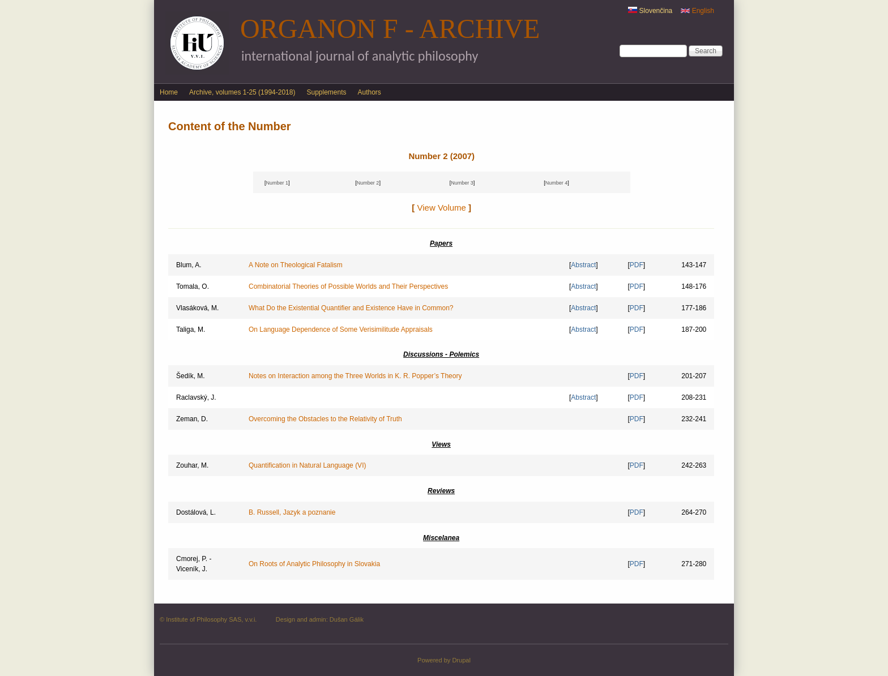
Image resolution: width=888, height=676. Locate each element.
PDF (636, 265)
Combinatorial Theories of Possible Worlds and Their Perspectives (348, 286)
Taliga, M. (190, 329)
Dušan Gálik (347, 619)
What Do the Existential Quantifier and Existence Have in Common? (351, 308)
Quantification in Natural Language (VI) (307, 465)
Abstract (583, 265)
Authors (369, 92)
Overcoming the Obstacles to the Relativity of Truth (325, 419)
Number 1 (277, 183)
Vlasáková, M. (197, 308)
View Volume (441, 207)
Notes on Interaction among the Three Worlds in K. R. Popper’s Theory (355, 376)
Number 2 (368, 183)
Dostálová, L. (196, 512)
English (697, 11)
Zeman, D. (192, 419)
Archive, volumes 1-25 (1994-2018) (242, 92)
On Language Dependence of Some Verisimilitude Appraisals (341, 329)
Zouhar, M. (192, 465)
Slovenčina (650, 11)
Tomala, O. (192, 286)
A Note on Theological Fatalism (296, 265)
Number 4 (556, 183)
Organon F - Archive (390, 29)
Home (169, 92)
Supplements (326, 92)
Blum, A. (189, 265)
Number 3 (462, 183)
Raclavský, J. (196, 397)
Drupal (461, 660)
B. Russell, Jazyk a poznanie (292, 512)
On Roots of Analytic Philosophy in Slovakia (314, 564)
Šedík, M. (190, 376)
